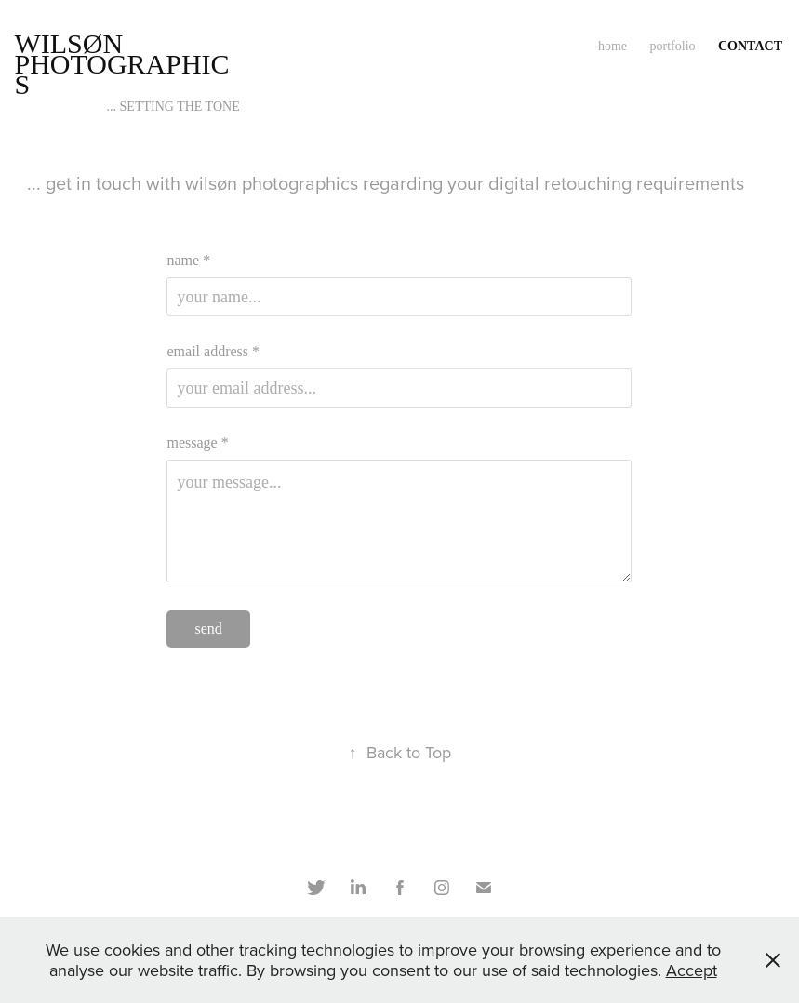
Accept (691, 970)
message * (197, 442)
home (612, 46)
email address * (213, 351)
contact (750, 46)
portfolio (673, 46)
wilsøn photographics (121, 64)
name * (188, 260)
